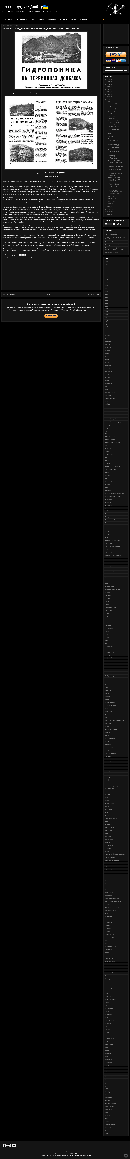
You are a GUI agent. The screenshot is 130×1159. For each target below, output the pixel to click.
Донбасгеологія (109, 511)
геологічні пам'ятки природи (113, 422)
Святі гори (108, 928)
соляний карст (109, 988)
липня (110, 113)
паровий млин (109, 839)
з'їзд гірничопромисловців (112, 546)
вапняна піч (108, 383)
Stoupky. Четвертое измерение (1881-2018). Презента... (114, 146)
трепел (107, 1032)
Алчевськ (107, 338)
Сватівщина (108, 922)
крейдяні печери (109, 679)
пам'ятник (108, 836)
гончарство (108, 448)
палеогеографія (109, 830)
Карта (32, 19)
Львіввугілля (108, 732)
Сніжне (107, 970)
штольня (107, 1115)
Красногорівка (109, 670)
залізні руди (108, 552)
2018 (108, 99)
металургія (108, 762)
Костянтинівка (109, 664)
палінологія (108, 833)
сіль (106, 940)
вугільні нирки (109, 410)
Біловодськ (108, 368)
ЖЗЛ (106, 537)
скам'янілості (109, 949)
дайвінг (107, 472)
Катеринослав (109, 628)
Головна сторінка (50, 294)
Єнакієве (107, 534)
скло (106, 955)
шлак (106, 1112)
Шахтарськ (108, 1100)
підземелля (108, 866)
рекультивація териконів (23, 257)
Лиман (107, 708)
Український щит (110, 1038)
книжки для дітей (110, 652)
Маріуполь (108, 744)
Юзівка (107, 1121)
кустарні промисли (110, 705)
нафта (107, 806)
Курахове (107, 696)
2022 (108, 89)
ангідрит (107, 344)
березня (110, 198)
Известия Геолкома (110, 578)
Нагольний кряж (109, 803)
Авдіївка (107, 321)
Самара (107, 919)
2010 (106, 267)
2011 (106, 270)
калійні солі (108, 595)
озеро (106, 821)
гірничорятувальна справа (112, 442)
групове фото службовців (112, 466)
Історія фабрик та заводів (112, 589)
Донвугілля (108, 514)
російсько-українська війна (113, 907)
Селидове (108, 931)
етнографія (108, 531)
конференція (108, 658)
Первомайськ (109, 845)
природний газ (109, 892)
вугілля (15, 257)
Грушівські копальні (110, 469)
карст (106, 619)
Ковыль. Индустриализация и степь (115, 135)
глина (106, 445)
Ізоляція (107, 581)
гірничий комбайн (110, 439)
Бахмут (107, 362)
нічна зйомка (108, 809)
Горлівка (107, 451)
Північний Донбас (110, 857)
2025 (108, 82)
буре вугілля (108, 377)
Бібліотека (41, 19)
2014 (108, 214)
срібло (107, 991)
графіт (107, 460)
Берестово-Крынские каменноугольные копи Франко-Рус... (115, 179)
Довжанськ (108, 502)
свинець (107, 925)
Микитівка (108, 765)
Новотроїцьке (109, 815)
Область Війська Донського (113, 818)
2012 (106, 273)
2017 (108, 207)
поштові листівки (110, 887)
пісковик (107, 872)
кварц (106, 634)
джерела (107, 484)
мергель (107, 759)
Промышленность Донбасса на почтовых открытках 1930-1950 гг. (114, 248)
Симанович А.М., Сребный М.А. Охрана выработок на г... (115, 157)
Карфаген (108, 625)
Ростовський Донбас (111, 910)
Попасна (107, 884)
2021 (108, 92)
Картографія (52, 19)
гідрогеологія (108, 431)
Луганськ (107, 717)
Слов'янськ (108, 964)
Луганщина (108, 723)
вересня (110, 109)
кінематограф (109, 646)
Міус (106, 791)
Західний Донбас (110, 566)
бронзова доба (109, 371)
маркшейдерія (109, 747)
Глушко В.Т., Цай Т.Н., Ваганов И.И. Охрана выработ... (115, 162)
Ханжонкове (108, 1062)
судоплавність (109, 1014)
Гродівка (107, 463)
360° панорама (109, 318)
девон (106, 478)
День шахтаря (109, 481)
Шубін (106, 1118)
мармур (107, 750)
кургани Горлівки (110, 702)
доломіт (107, 508)
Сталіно (107, 993)
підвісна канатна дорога (112, 860)
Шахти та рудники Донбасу (22, 7)
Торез (106, 1026)
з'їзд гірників (108, 543)
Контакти (95, 20)
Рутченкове (108, 916)
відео (106, 389)
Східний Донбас (109, 1020)
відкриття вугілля (110, 392)
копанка (107, 661)
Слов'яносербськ (110, 961)
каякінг (107, 631)
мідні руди (108, 777)
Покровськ (108, 881)
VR (106, 1130)
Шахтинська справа (110, 1103)
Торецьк (107, 1029)
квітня (110, 196)
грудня (110, 101)
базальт (107, 359)
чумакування (108, 1097)
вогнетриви (108, 395)
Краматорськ (108, 667)
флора (33, 257)
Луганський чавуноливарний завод (115, 720)
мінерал (107, 783)
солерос (107, 982)
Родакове (107, 904)
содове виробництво (111, 973)
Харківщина (108, 1068)
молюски (107, 794)
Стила (107, 1005)
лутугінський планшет (111, 729)
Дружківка (108, 523)
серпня (110, 111)
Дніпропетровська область (112, 496)
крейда (107, 673)
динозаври (108, 490)
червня (110, 116)
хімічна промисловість (111, 1074)
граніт (106, 457)
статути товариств (110, 999)
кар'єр (107, 616)
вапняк (107, 380)
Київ (106, 643)
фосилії (107, 1056)
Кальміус (107, 598)
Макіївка (107, 735)
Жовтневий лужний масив (112, 540)
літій (106, 714)
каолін (107, 613)
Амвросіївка (108, 341)
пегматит (107, 842)
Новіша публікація (9, 294)
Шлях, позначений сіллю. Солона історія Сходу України (114, 233)
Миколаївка (108, 768)
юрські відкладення (110, 1124)
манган (107, 741)
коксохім (107, 655)
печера (107, 851)
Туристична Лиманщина (112, 242)
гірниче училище (110, 436)
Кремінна (107, 685)
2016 (108, 209)
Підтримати (83, 19)
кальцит (107, 601)
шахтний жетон (109, 1106)
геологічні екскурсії (110, 419)
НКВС (106, 812)
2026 (108, 79)
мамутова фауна (110, 738)
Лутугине (107, 726)
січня (110, 203)
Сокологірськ (108, 976)
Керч (106, 640)
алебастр (107, 330)
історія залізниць (110, 586)
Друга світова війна (110, 520)
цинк (106, 1086)
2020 (108, 94)
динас (106, 487)
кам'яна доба (109, 604)
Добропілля (108, 499)
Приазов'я (108, 890)
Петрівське (108, 848)
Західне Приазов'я (110, 563)
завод (106, 549)
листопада (111, 104)
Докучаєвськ (108, 505)
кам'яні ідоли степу (110, 607)
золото (107, 575)
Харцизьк (107, 1071)
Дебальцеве (108, 475)
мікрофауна (108, 780)
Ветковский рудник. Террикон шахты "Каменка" (113, 151)
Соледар (107, 979)
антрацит (107, 350)
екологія (107, 526)
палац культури (109, 827)
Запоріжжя (108, 560)
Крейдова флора (110, 676)
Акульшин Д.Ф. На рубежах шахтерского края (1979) (115, 173)
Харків (107, 1065)
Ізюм (106, 583)
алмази (107, 332)
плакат (107, 878)
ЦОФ (106, 1089)
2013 (106, 276)
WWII (106, 1133)
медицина (108, 756)
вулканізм (108, 413)
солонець (107, 985)
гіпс (106, 433)
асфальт (107, 356)
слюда (107, 967)
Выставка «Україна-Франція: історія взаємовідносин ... (114, 122)
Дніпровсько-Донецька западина (114, 493)
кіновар (107, 649)
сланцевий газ (109, 958)
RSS (105, 20)
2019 (108, 96)
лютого (110, 201)
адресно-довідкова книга (112, 324)
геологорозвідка (109, 425)
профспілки (108, 895)
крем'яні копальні (110, 682)
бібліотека (9, 257)
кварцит (107, 637)
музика (107, 800)
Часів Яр (107, 1092)
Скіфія (107, 952)
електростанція (109, 529)
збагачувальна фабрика (112, 569)
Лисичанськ (108, 711)
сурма (106, 1017)
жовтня (110, 106)
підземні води (109, 869)
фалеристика (109, 1044)
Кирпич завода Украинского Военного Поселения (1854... (115, 191)
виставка (107, 386)
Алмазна (107, 335)
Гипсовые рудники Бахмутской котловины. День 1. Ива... (114, 129)
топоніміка (108, 1023)
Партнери (73, 19)
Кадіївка (107, 592)
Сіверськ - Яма (109, 937)
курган (107, 699)
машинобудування (110, 753)
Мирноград (108, 771)
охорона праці (109, 824)
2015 (108, 211)
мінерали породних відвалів (113, 786)
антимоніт (108, 347)
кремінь (107, 687)
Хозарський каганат (110, 1077)
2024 (108, 84)
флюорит (107, 1050)
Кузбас (107, 693)
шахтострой (108, 1109)
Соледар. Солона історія (112, 245)
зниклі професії (109, 572)
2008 (106, 261)
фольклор (108, 1053)
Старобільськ (109, 996)
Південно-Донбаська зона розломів (115, 854)
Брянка (107, 374)
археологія (108, 353)
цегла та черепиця (110, 1083)
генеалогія (108, 416)
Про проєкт (63, 19)
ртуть (106, 913)
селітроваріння (109, 934)
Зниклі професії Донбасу (112, 252)
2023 (108, 87)
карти (106, 622)
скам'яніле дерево (110, 946)
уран (106, 1041)
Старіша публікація (93, 294)
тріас (106, 1035)
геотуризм (108, 428)
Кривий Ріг (108, 690)
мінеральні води (109, 788)
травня (110, 118)
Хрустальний (108, 1080)
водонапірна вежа (110, 398)
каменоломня (109, 610)
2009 (106, 264)
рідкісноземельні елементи (113, 901)
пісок (106, 875)
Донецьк (107, 517)
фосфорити (108, 1059)
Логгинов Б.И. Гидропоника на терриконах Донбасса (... (115, 185)
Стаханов (107, 1002)
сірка (106, 943)
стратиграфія (109, 1008)
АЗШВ (107, 327)
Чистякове (108, 1095)
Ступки (107, 1011)
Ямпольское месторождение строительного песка (115, 140)
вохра (106, 401)
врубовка (107, 404)
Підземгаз (108, 863)
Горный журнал (109, 454)
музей (106, 797)
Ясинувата (108, 1127)
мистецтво (108, 774)
